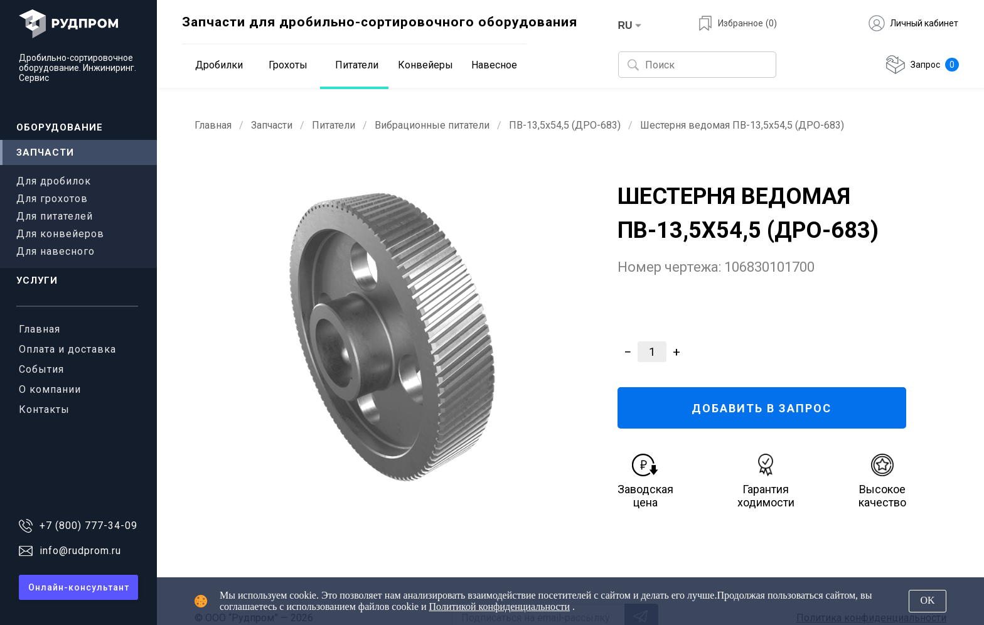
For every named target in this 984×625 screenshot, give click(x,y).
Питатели (333, 125)
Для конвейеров (60, 234)
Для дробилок (53, 181)
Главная (39, 329)
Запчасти (45, 152)
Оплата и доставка (67, 349)
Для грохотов (52, 199)
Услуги (37, 280)
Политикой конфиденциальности (499, 606)
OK (927, 600)
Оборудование (59, 127)
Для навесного (55, 251)
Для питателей (54, 216)
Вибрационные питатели (432, 125)
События (41, 369)
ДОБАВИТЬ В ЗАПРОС (762, 408)
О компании (50, 389)
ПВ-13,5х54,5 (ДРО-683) (565, 125)
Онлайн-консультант (78, 587)
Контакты (44, 409)
